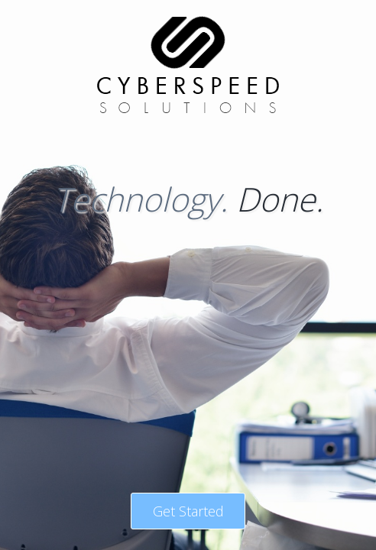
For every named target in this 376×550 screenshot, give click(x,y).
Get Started (188, 511)
